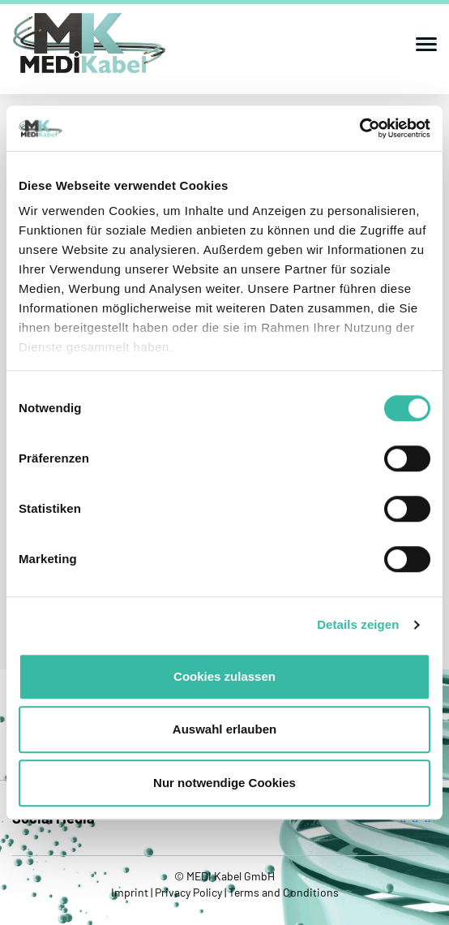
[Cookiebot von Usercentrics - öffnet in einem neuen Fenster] (359, 128)
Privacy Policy (188, 892)
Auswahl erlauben (224, 729)
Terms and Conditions (282, 892)
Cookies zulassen (224, 676)
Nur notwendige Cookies (224, 782)
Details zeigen (358, 624)
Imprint (131, 892)
